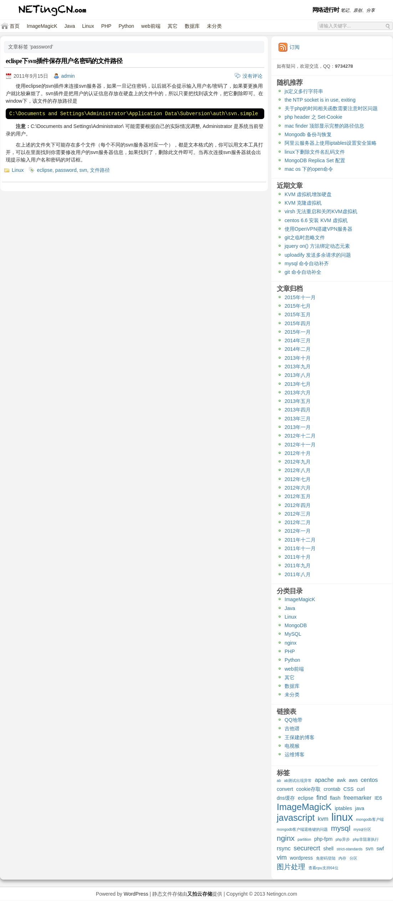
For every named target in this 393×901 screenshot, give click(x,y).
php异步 (343, 839)
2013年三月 (298, 418)
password (66, 170)
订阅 (295, 47)
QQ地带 (293, 720)
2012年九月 (298, 462)
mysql (341, 828)
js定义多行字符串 (304, 91)
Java (70, 26)
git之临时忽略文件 (305, 237)
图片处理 (291, 867)
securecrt (307, 848)
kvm (323, 818)
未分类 (214, 26)
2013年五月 (298, 401)
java (359, 808)
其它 (173, 26)
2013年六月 (298, 392)
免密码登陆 (326, 858)
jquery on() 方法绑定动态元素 (317, 246)
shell (328, 848)
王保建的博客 (300, 737)
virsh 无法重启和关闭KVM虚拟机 (321, 211)
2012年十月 (298, 453)
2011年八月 (298, 574)
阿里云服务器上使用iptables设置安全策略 (331, 143)
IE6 (378, 798)
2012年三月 (298, 514)
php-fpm (323, 839)
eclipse (44, 170)
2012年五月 (298, 496)
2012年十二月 (300, 436)
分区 (353, 858)
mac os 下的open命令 (309, 169)
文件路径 (100, 170)
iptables (343, 808)
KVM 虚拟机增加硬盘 (308, 194)
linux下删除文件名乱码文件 (315, 152)
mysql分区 (362, 829)
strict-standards (350, 849)
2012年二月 (298, 522)
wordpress (301, 858)
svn (83, 170)
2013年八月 (298, 375)
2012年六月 (298, 488)
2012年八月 (298, 470)
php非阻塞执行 (366, 839)
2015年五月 (298, 314)
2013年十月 (298, 358)
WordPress (136, 894)
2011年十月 (298, 557)
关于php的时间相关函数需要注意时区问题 (331, 108)
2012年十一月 (300, 444)
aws (353, 780)
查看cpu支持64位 (323, 868)
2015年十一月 (300, 297)
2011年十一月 (300, 548)
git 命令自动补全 (303, 272)
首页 (15, 26)
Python (126, 26)
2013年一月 (298, 427)
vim (282, 857)
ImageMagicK (42, 26)
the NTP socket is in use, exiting (320, 100)
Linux (88, 26)
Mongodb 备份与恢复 (308, 134)
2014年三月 (298, 340)
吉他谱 (292, 728)
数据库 (192, 26)
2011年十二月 (300, 540)
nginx (290, 643)
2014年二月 (298, 349)
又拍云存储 (199, 894)
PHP (106, 26)
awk (341, 780)
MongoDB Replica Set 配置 (315, 160)
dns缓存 (286, 798)
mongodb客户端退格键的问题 (302, 829)
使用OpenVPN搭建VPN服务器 (318, 229)
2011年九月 (298, 565)
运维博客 (295, 754)
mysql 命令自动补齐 (307, 263)
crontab (332, 789)
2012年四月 (298, 505)
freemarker (357, 797)
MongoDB (296, 625)
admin (68, 76)
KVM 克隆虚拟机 (303, 203)
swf (380, 848)
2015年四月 (298, 323)
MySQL (293, 634)
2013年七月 (298, 384)
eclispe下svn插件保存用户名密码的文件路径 (64, 61)
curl (361, 789)
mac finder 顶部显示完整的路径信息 (324, 126)
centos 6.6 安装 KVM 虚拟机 (316, 220)
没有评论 (252, 76)
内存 (342, 858)
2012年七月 (298, 479)
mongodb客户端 (369, 819)
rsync (284, 848)
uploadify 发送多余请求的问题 (318, 255)
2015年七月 (298, 306)
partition (304, 839)
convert (285, 789)
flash (335, 798)
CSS (348, 789)
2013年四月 (298, 410)
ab (279, 780)
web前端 (150, 26)
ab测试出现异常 (298, 780)
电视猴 (292, 746)
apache (324, 780)
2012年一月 (298, 531)
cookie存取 (308, 789)
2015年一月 (298, 332)
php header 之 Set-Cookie (313, 117)
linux (342, 818)
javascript (296, 818)
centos (369, 780)
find (321, 797)
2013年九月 (298, 366)
